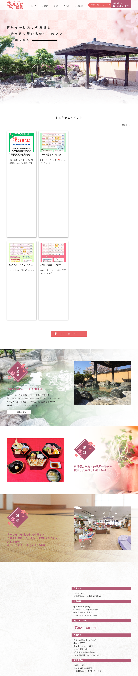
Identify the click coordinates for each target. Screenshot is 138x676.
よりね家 (79, 6)
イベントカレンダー (69, 185)
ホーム (33, 6)
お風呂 (45, 6)
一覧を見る (125, 125)
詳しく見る (21, 264)
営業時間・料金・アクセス (102, 5)
